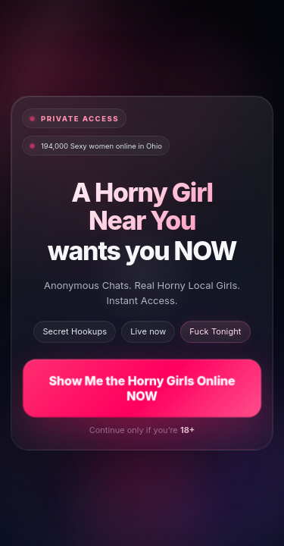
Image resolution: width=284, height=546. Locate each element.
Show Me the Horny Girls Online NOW (142, 387)
